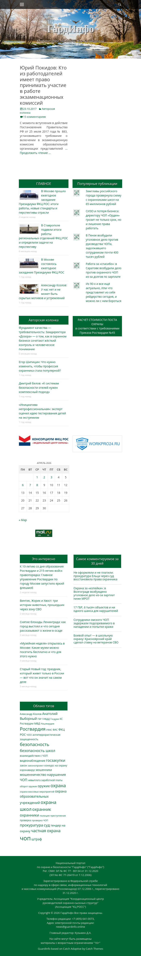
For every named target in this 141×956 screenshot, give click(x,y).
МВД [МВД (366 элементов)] (37, 723)
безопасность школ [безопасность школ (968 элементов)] (37, 750)
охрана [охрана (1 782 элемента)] (58, 785)
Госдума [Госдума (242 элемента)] (54, 719)
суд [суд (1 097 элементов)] (47, 825)
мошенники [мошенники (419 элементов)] (44, 770)
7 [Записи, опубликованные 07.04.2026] (30, 485)
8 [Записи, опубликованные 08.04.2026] (37, 485)
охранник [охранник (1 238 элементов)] (41, 809)
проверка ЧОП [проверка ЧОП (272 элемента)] (40, 820)
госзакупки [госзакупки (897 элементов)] (55, 760)
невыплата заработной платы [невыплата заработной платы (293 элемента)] (45, 780)
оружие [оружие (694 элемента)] (44, 786)
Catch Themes (94, 949)
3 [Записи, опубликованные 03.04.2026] (51, 477)
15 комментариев (34, 117)
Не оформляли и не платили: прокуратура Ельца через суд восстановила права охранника (95, 576)
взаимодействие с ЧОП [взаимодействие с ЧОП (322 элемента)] (34, 755)
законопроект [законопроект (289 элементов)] (36, 765)
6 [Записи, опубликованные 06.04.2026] (23, 485)
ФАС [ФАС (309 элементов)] (55, 729)
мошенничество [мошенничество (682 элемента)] (33, 774)
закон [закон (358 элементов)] (23, 765)
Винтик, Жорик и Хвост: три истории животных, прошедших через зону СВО (42, 605)
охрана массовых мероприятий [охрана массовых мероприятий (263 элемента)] (37, 791)
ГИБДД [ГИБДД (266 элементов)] (46, 718)
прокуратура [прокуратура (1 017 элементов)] (31, 825)
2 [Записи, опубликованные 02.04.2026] (44, 477)
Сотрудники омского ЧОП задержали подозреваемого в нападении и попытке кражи (94, 623)
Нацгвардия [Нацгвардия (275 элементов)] (47, 723)
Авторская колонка (44, 320)
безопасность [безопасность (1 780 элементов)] (34, 744)
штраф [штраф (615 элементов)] (36, 839)
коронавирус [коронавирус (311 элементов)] (27, 770)
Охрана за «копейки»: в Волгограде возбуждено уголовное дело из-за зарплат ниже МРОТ (94, 593)
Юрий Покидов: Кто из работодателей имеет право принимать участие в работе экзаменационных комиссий (43, 85)
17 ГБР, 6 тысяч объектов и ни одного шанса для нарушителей (96, 609)
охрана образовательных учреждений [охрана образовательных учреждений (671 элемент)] (43, 797)
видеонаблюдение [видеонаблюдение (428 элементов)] (32, 761)
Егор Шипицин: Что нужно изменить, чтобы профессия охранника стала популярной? (40, 366)
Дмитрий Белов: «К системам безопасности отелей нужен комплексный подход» (39, 387)
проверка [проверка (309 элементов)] (25, 820)
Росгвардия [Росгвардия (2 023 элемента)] (32, 729)
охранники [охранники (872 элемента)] (29, 815)
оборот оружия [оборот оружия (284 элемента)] (28, 786)
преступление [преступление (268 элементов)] (58, 815)
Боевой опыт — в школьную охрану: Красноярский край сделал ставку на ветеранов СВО (96, 638)
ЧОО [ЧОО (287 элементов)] (29, 734)
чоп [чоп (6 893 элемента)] (25, 838)
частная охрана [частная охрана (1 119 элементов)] (46, 830)
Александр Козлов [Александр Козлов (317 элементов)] (31, 714)
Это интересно (43, 559)
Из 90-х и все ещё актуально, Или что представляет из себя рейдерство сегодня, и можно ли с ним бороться (103, 292)
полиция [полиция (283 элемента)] (45, 815)
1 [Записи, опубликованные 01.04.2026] (37, 477)
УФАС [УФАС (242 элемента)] (49, 729)
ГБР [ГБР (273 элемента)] (39, 718)
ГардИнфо (70, 28)
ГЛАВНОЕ (43, 183)
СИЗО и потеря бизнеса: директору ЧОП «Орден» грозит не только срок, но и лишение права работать (103, 219)
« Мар (23, 520)
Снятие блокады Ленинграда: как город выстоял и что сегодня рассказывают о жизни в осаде (43, 626)
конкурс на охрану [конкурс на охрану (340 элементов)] (55, 765)
